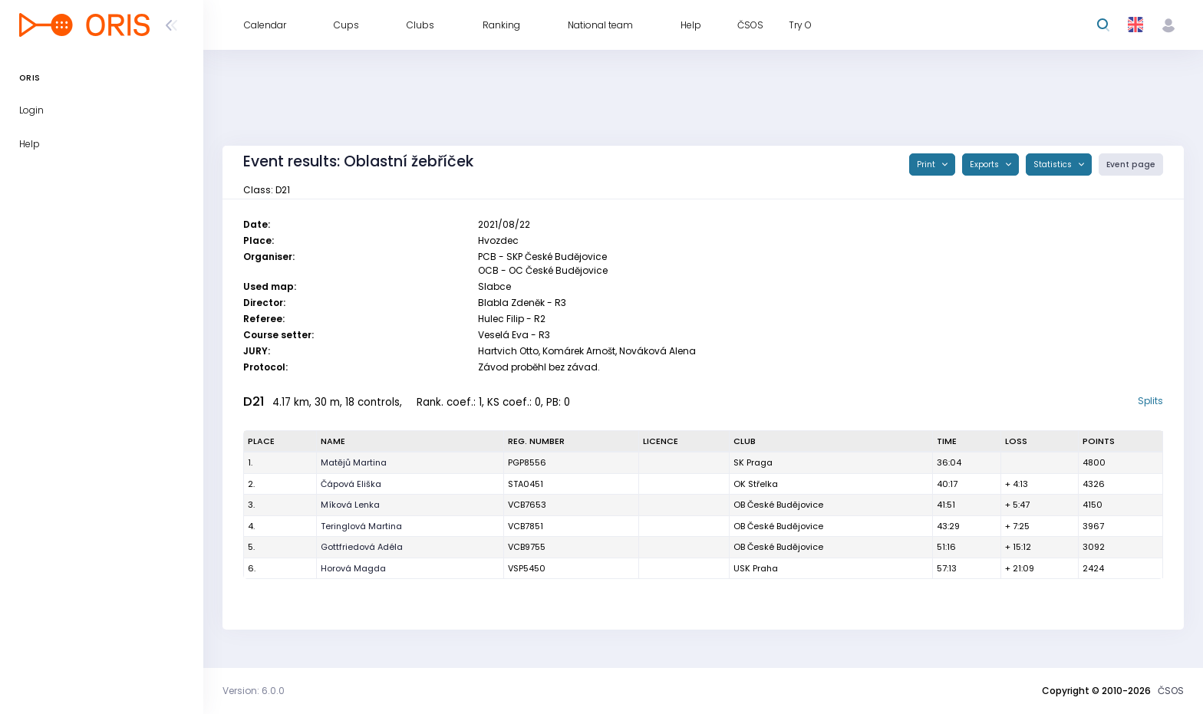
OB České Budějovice (778, 504)
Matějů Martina (354, 462)
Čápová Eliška (351, 484)
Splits (1150, 400)
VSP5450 (526, 568)
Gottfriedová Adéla (362, 547)
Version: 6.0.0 (253, 690)
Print (927, 164)
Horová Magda (353, 568)
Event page (1130, 164)
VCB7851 (525, 526)
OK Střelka (755, 484)
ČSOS (1171, 690)
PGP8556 (527, 462)
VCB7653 (527, 504)
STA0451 (525, 484)
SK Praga (753, 462)
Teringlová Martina (361, 526)
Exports (985, 164)
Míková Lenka (350, 504)
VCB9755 (526, 547)
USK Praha (755, 568)
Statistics (1053, 164)
